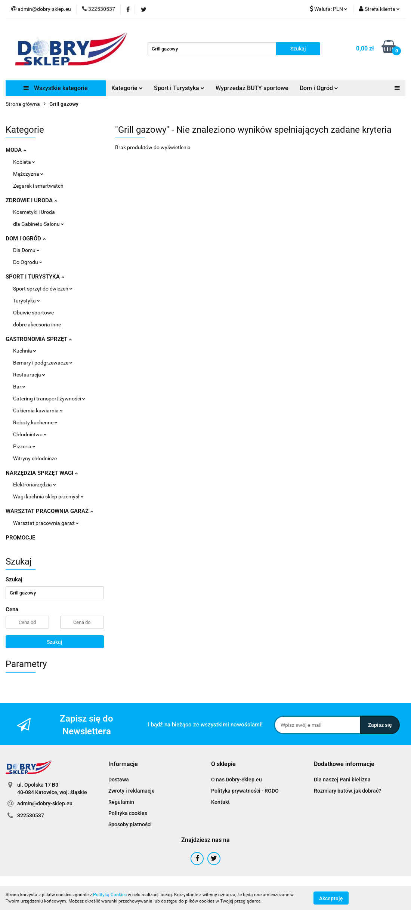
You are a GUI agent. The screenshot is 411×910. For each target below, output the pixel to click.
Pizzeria (24, 446)
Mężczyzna (28, 174)
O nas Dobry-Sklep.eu (236, 780)
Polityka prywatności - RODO (245, 791)
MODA (16, 150)
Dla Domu (26, 250)
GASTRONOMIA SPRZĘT (39, 339)
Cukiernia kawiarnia (38, 411)
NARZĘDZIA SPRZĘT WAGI (42, 473)
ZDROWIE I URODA (31, 200)
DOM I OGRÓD (26, 238)
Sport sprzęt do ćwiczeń (42, 289)
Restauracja (29, 375)
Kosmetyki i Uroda (34, 212)
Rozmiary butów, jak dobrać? (347, 791)
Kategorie (127, 88)
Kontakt (220, 802)
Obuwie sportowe (33, 313)
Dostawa (118, 780)
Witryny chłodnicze (35, 458)
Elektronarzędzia (34, 485)
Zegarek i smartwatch (38, 186)
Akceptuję (331, 898)
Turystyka (26, 301)
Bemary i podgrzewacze (42, 363)
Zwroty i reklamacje (131, 791)
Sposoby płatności (130, 824)
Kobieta (24, 162)
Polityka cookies (127, 813)
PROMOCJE (20, 537)
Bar (19, 387)
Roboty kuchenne (35, 422)
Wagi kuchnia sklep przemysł (48, 496)
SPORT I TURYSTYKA (35, 276)
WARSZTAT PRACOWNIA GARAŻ (49, 511)
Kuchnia (24, 351)
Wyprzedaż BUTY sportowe (252, 88)
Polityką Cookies (110, 894)
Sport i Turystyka (179, 88)
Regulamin (121, 802)
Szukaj (54, 642)
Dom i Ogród (319, 88)
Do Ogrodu (27, 262)
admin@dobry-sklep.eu (44, 803)
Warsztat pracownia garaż (46, 523)
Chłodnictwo (30, 434)
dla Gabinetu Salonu (38, 224)
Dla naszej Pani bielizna (342, 780)
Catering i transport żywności (49, 399)
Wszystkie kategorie (56, 88)
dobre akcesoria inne (37, 325)
